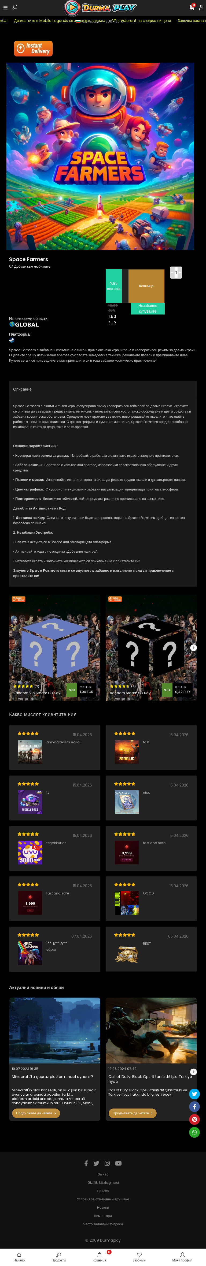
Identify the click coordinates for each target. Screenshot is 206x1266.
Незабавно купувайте (147, 308)
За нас (103, 1174)
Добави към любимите (29, 266)
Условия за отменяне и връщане (103, 1199)
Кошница (146, 286)
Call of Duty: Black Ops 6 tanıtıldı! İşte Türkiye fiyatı (150, 1079)
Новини (103, 1207)
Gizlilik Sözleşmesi (103, 1182)
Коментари (103, 1215)
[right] (193, 648)
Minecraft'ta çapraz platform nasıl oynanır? (52, 1076)
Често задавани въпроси (103, 1224)
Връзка (103, 1190)
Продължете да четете (36, 1113)
